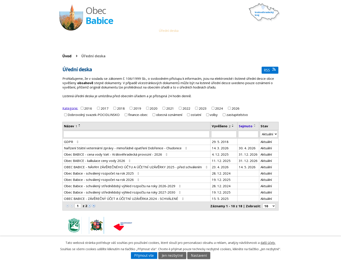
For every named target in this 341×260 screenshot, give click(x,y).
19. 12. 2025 (221, 179)
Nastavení (199, 255)
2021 (170, 108)
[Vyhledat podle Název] (136, 134)
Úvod (130, 30)
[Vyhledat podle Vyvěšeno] (224, 134)
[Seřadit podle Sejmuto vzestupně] (254, 125)
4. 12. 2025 (220, 154)
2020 (153, 108)
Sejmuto (245, 126)
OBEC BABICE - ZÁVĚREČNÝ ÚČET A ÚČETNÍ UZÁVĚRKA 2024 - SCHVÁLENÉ (124, 198)
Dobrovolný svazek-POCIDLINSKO (94, 114)
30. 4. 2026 (247, 148)
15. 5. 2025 (220, 198)
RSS (270, 70)
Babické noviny (209, 30)
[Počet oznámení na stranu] (269, 206)
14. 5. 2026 (247, 167)
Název (70, 126)
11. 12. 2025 (221, 160)
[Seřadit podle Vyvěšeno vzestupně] (233, 125)
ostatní (196, 114)
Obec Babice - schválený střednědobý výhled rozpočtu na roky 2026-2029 (123, 186)
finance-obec (138, 114)
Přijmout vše (144, 255)
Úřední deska (169, 30)
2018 (121, 108)
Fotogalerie (247, 30)
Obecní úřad (146, 30)
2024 (219, 108)
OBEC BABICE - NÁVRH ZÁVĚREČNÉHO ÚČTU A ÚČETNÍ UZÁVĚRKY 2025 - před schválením (136, 167)
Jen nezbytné (172, 255)
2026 (235, 108)
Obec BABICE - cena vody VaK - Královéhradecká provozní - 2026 (116, 154)
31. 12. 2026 (248, 154)
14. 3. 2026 (220, 148)
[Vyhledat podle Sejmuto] (248, 134)
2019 (137, 108)
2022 (186, 108)
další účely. (268, 243)
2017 (105, 108)
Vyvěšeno (221, 126)
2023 (203, 108)
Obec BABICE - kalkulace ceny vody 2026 (98, 160)
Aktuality (188, 30)
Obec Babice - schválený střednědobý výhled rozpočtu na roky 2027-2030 (123, 192)
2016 (88, 108)
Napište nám (268, 30)
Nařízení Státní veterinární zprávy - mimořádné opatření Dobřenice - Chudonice (126, 148)
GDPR (72, 141)
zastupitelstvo (237, 114)
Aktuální (266, 141)
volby (214, 114)
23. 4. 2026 (220, 167)
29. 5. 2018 (220, 141)
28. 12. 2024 (221, 173)
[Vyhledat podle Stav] (269, 134)
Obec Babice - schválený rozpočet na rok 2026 (102, 179)
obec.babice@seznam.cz (248, 223)
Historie (229, 30)
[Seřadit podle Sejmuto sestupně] (254, 126)
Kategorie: (70, 108)
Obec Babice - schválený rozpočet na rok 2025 (102, 173)
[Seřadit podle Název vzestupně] (79, 125)
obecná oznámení (169, 114)
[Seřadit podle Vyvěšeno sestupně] (233, 126)
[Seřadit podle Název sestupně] (79, 126)
